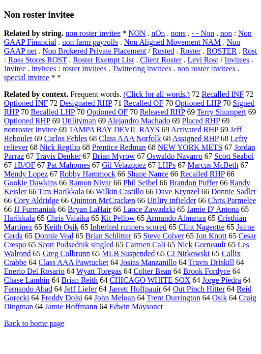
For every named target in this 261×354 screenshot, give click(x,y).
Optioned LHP (198, 103)
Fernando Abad (28, 289)
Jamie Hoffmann (71, 306)
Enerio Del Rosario (34, 271)
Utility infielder (171, 200)
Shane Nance (148, 174)
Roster (190, 51)
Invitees (237, 60)
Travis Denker (58, 156)
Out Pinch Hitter (199, 289)
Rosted (163, 51)
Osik (219, 298)
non (226, 33)
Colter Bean (153, 271)
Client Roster (161, 60)
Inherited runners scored (128, 227)
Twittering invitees (142, 68)
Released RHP (162, 112)
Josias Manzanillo (148, 262)
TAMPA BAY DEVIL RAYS (114, 129)
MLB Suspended (128, 253)
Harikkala (19, 218)
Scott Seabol (234, 156)
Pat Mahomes (68, 165)
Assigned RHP (196, 138)
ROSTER (221, 51)
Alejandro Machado (139, 121)
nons (178, 33)
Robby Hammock (87, 174)
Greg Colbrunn (66, 253)
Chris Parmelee (232, 200)
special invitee (26, 77)
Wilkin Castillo (120, 191)
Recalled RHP (202, 174)
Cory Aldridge (36, 200)
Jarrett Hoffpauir (135, 289)
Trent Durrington (173, 298)
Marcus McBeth (212, 165)
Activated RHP (195, 129)
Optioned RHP (27, 121)
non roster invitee (92, 33)
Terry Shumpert (221, 112)
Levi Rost (203, 60)
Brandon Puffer (193, 182)
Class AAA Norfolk (130, 138)
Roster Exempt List (103, 60)
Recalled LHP (53, 112)
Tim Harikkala (61, 191)
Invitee (15, 68)
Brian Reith (79, 280)
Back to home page (34, 323)
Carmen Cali (145, 244)
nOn (158, 33)
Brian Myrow (113, 156)
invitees (43, 68)
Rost (250, 51)
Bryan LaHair (89, 209)
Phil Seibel (140, 182)
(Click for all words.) (156, 94)
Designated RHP (85, 103)
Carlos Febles (65, 138)
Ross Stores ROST (37, 60)
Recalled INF (223, 94)
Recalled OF (143, 103)
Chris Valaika (68, 218)
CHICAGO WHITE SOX (150, 280)
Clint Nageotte (201, 227)
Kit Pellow (118, 218)
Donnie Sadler (234, 191)
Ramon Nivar (90, 182)
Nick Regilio (60, 147)
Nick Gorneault (201, 244)
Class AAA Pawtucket (73, 262)
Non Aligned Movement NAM (172, 42)
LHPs (166, 165)
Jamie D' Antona (213, 209)
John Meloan (114, 298)
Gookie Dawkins (30, 182)
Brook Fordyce (206, 271)
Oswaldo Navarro (175, 156)
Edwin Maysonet (136, 306)
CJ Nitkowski (188, 253)
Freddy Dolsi (62, 298)
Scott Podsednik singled (76, 244)
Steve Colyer (163, 236)
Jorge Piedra (221, 280)
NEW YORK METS (190, 147)
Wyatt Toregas (98, 271)
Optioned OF (107, 112)
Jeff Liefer (80, 289)
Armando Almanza (175, 218)
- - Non (203, 33)
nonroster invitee (30, 129)
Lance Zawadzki (149, 209)
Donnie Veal (53, 236)
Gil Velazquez (124, 165)
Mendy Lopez (26, 174)
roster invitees (84, 68)
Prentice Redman (119, 147)
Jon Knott (211, 236)
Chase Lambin (27, 280)
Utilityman (79, 121)
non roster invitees (206, 68)
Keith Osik (61, 227)
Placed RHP (201, 121)
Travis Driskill (211, 262)
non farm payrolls (90, 42)
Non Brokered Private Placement (94, 51)
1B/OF (24, 165)
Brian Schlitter (108, 236)
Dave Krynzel (177, 191)
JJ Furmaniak (35, 209)
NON (136, 33)
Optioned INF (26, 103)
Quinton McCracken (103, 200)
